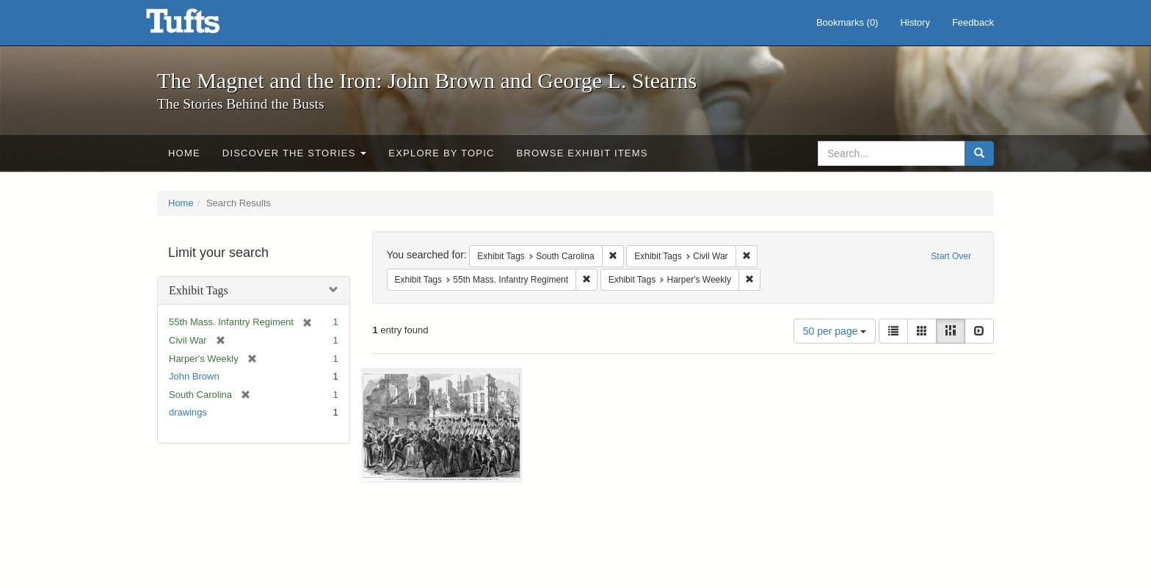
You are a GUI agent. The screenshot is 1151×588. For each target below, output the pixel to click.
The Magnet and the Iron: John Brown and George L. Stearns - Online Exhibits (201, 25)
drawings (188, 412)
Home (184, 153)
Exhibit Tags (198, 290)
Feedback (973, 22)
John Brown (194, 376)
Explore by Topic (441, 153)
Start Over (951, 256)
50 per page (835, 331)
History (914, 22)
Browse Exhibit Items (582, 153)
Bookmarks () (847, 22)
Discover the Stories (294, 153)
